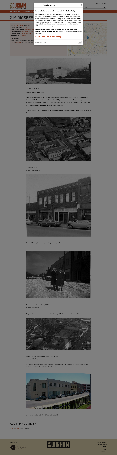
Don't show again (41, 42)
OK (80, 42)
